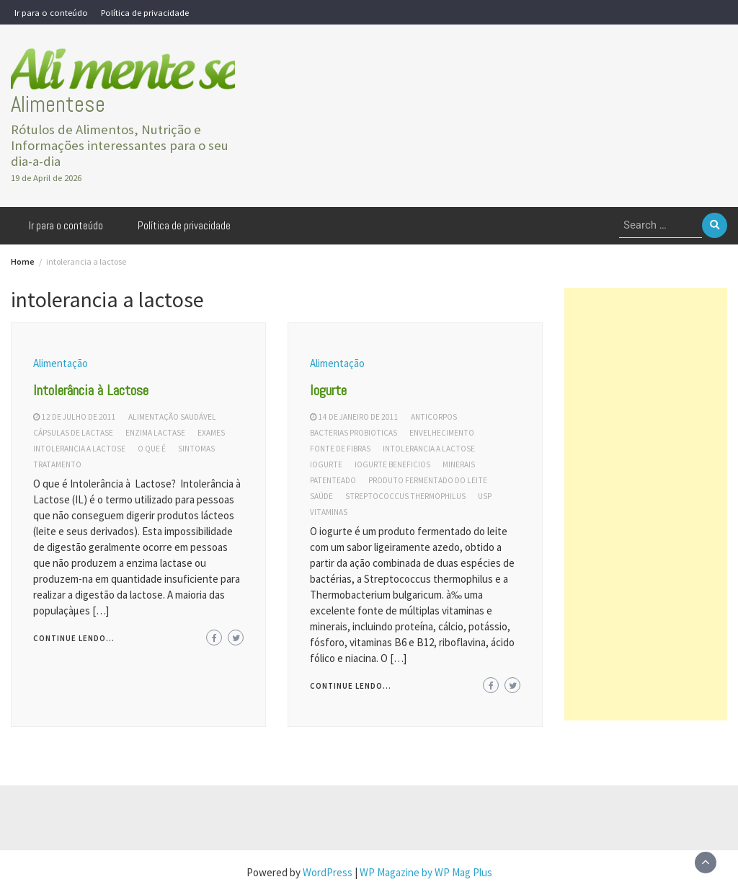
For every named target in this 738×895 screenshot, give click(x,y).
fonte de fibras (340, 449)
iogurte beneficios (392, 464)
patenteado (333, 480)
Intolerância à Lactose (90, 390)
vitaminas (328, 512)
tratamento (57, 464)
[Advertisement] (645, 504)
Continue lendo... (74, 638)
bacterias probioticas (353, 433)
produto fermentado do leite (427, 480)
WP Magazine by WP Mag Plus (426, 872)
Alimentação (60, 363)
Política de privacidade (145, 12)
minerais (459, 464)
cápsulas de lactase (73, 433)
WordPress (327, 872)
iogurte (326, 464)
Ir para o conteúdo (51, 12)
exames (211, 433)
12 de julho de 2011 (79, 417)
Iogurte (328, 390)
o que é (152, 449)
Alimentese (58, 104)
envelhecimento (441, 433)
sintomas (196, 449)
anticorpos (434, 417)
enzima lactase (155, 433)
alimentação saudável (172, 417)
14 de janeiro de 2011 (359, 417)
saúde (321, 496)
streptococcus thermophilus (405, 496)
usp (485, 496)
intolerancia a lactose (79, 449)
